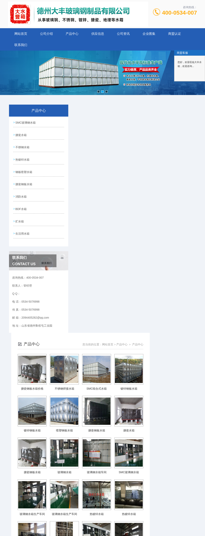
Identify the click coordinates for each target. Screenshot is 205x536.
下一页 (151, 467)
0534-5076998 (85, 496)
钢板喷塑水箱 (23, 167)
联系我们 (20, 45)
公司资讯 (123, 33)
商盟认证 (174, 33)
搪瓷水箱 (20, 133)
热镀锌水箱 (22, 156)
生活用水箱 (22, 224)
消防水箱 (20, 190)
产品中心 (72, 33)
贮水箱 (19, 213)
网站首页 (20, 33)
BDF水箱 (20, 202)
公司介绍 (46, 33)
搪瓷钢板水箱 (23, 179)
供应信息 (97, 33)
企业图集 (149, 33)
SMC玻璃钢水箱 (25, 122)
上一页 (104, 467)
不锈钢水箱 (22, 145)
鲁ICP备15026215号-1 (132, 502)
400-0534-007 (179, 13)
